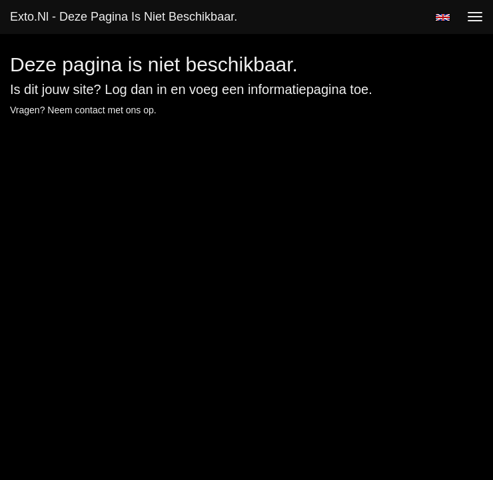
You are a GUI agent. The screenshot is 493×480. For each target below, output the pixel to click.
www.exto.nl (128, 148)
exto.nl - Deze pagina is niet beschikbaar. (123, 16)
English (442, 17)
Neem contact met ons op (100, 110)
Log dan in (136, 89)
